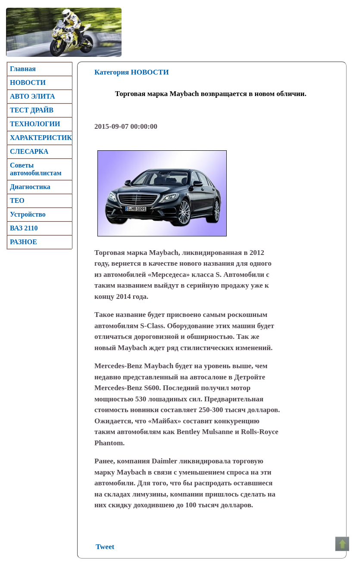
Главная (23, 68)
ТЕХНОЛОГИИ (35, 123)
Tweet (105, 547)
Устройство (28, 214)
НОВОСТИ (28, 82)
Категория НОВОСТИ (131, 72)
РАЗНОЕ (23, 241)
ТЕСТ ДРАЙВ (31, 110)
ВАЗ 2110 (23, 228)
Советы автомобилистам (36, 169)
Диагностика (30, 186)
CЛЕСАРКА (29, 151)
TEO (17, 200)
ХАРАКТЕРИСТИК (41, 137)
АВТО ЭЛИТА (32, 96)
